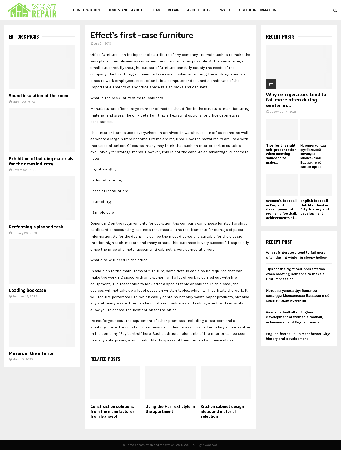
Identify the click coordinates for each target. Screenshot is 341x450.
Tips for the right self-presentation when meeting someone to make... (281, 153)
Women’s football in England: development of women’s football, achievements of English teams (294, 317)
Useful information (257, 10)
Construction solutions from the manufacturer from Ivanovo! (112, 411)
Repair (174, 10)
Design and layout (125, 10)
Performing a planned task (36, 226)
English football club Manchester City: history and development (314, 207)
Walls (225, 10)
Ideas (155, 10)
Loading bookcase (27, 290)
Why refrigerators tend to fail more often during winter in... (296, 99)
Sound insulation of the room (38, 95)
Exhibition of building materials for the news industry (41, 161)
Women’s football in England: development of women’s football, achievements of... (281, 209)
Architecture (200, 10)
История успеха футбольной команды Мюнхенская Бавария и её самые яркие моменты (297, 295)
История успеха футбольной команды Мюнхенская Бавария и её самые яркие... (313, 156)
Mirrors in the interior (31, 353)
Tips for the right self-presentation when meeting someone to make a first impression (295, 274)
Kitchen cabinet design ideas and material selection (222, 411)
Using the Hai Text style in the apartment (170, 409)
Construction (86, 10)
